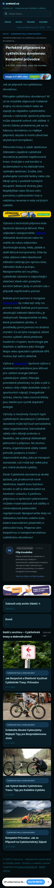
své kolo (40, 233)
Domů (8, 21)
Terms (6, 870)
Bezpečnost (10, 303)
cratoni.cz (12, 3)
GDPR (42, 867)
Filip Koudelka (24, 552)
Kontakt (43, 21)
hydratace (21, 363)
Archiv (19, 21)
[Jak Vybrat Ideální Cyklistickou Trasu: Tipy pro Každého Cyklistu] (27, 774)
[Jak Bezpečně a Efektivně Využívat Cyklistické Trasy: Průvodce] (27, 666)
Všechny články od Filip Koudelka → (31, 576)
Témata (31, 21)
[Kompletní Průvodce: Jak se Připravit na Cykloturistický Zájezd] (27, 826)
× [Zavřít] (48, 881)
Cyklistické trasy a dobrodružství (26, 33)
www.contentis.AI (27, 867)
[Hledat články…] (28, 13)
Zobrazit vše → (47, 634)
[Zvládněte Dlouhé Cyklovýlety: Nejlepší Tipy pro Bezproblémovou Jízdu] (27, 720)
